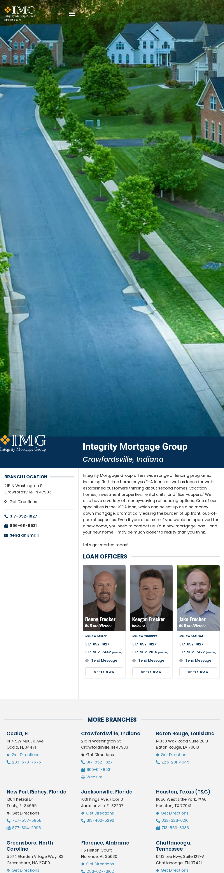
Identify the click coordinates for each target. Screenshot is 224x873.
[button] (215, 14)
